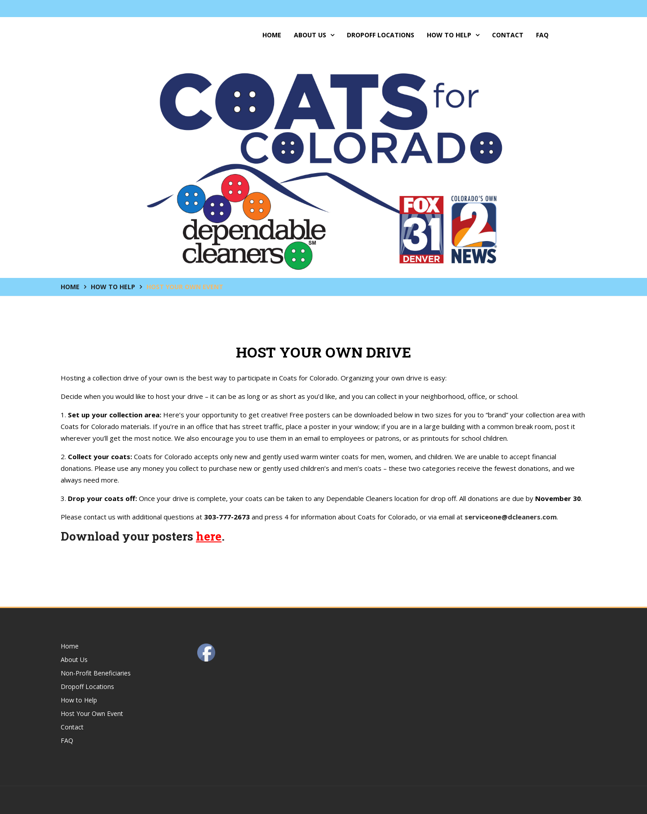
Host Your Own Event (92, 713)
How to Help (453, 35)
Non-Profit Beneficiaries (96, 673)
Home (271, 35)
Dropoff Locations (380, 35)
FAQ (542, 35)
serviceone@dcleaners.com (511, 516)
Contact (507, 35)
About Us (314, 35)
